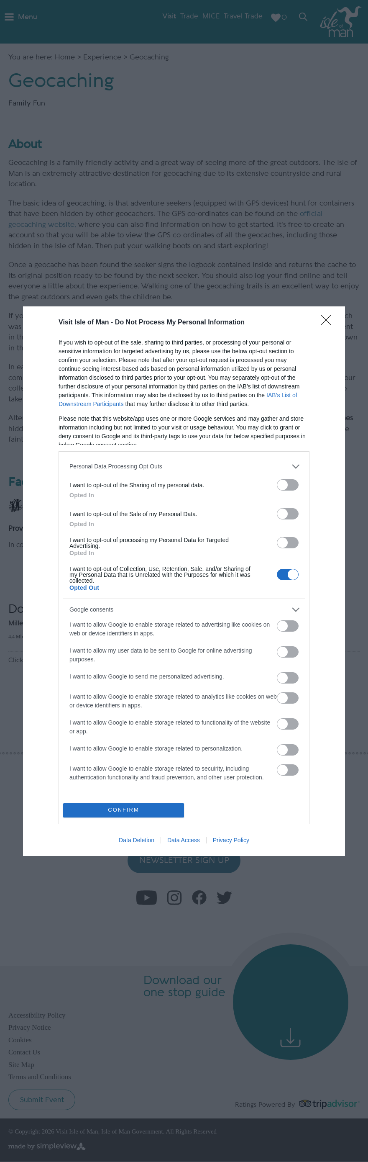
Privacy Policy (231, 840)
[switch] (288, 485)
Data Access (183, 840)
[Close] (329, 323)
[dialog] (184, 581)
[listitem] (184, 466)
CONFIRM (123, 810)
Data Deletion (136, 840)
